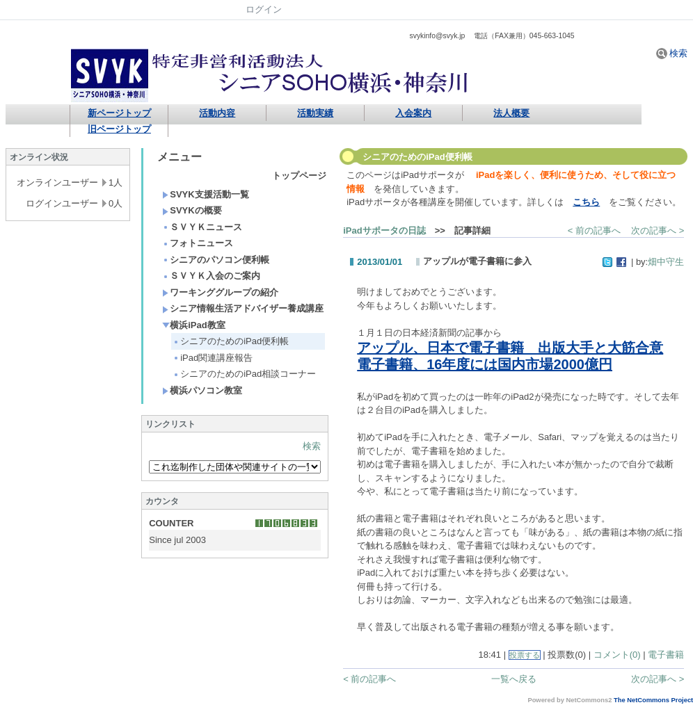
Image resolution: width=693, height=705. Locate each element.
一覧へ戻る (513, 679)
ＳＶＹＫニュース (202, 227)
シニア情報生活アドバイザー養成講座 (243, 308)
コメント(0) (617, 654)
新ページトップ (119, 113)
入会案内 (413, 113)
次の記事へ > (657, 230)
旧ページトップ (119, 129)
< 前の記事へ (594, 230)
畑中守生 (666, 262)
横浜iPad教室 (193, 325)
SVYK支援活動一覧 (205, 194)
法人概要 (511, 113)
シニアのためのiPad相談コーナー (244, 373)
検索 (672, 53)
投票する (524, 655)
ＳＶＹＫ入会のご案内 (211, 275)
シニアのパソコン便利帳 (215, 259)
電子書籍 (666, 654)
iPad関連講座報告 (213, 357)
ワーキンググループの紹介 (220, 292)
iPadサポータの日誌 (384, 230)
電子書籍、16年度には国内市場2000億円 (484, 364)
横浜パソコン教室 (202, 390)
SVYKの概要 (191, 210)
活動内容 (217, 113)
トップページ (299, 175)
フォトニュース (197, 243)
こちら (586, 202)
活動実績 (315, 113)
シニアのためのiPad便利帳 (231, 341)
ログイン (264, 9)
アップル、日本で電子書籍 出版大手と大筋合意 (510, 347)
